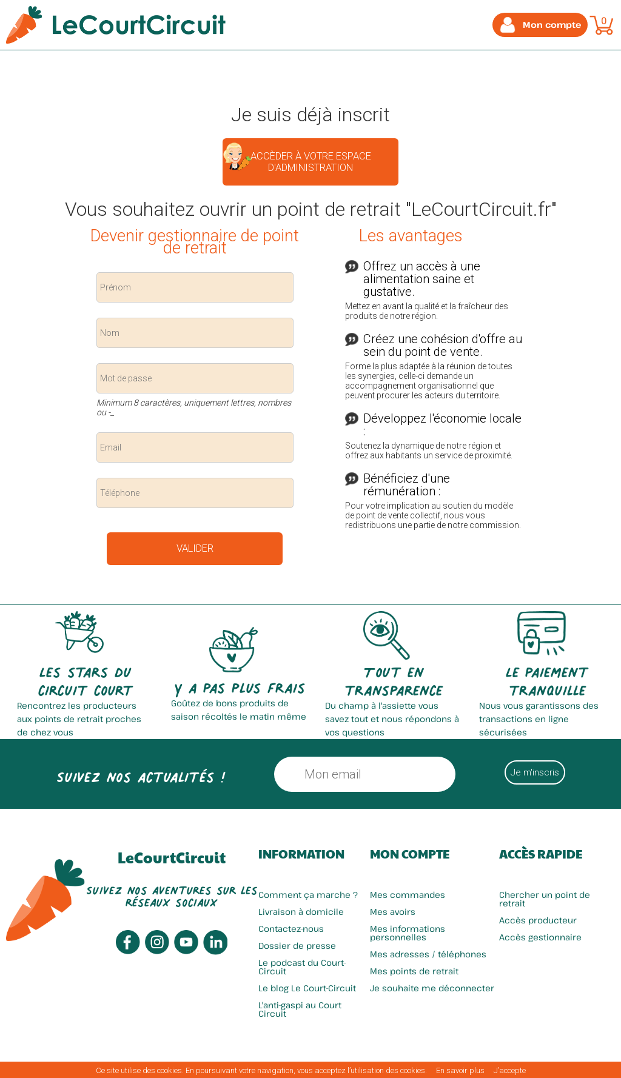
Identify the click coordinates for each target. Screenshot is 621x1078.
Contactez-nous (291, 928)
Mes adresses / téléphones (428, 954)
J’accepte (510, 1070)
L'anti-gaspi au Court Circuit (299, 1009)
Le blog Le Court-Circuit (307, 988)
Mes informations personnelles (407, 933)
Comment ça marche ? (308, 894)
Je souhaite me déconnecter (432, 988)
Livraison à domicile (301, 911)
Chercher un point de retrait (544, 899)
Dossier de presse (297, 945)
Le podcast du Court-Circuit (302, 967)
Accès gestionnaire (540, 937)
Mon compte (409, 853)
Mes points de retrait (414, 971)
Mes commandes (407, 894)
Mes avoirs (392, 911)
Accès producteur (538, 920)
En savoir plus (460, 1070)
